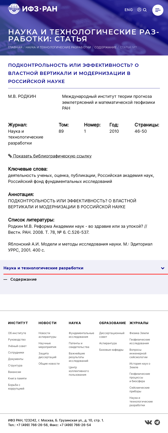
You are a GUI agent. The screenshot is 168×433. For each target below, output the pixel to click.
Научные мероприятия (47, 345)
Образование (112, 323)
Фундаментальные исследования (81, 334)
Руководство (17, 339)
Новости (48, 323)
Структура (15, 365)
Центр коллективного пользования (79, 370)
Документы (15, 359)
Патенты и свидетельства (79, 345)
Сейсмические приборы (139, 389)
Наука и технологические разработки (58, 47)
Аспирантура (108, 343)
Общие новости (49, 363)
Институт (18, 323)
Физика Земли (139, 333)
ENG (129, 10)
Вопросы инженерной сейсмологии (138, 353)
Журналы (139, 323)
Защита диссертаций (47, 355)
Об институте (17, 333)
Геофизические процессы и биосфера (139, 377)
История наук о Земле (139, 365)
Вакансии (14, 372)
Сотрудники (16, 352)
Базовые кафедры (111, 349)
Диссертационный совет (111, 334)
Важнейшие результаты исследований (78, 357)
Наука (75, 323)
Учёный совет (17, 346)
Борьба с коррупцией (16, 386)
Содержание (105, 47)
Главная (15, 47)
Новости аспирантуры (47, 334)
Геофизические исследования (139, 341)
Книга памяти (17, 378)
